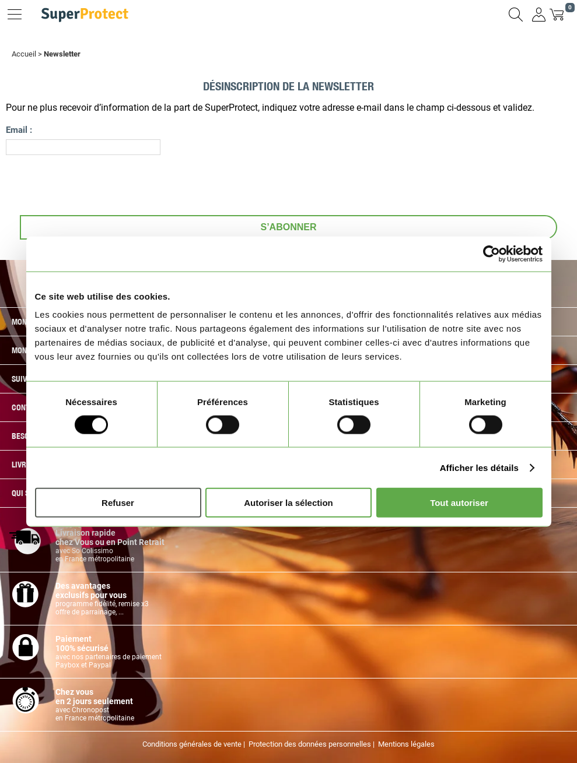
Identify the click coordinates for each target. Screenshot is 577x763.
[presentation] (94, 183)
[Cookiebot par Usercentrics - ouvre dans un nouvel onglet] (491, 253)
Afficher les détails (479, 467)
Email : (19, 129)
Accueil (24, 54)
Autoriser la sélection (288, 503)
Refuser (118, 503)
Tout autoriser (459, 503)
